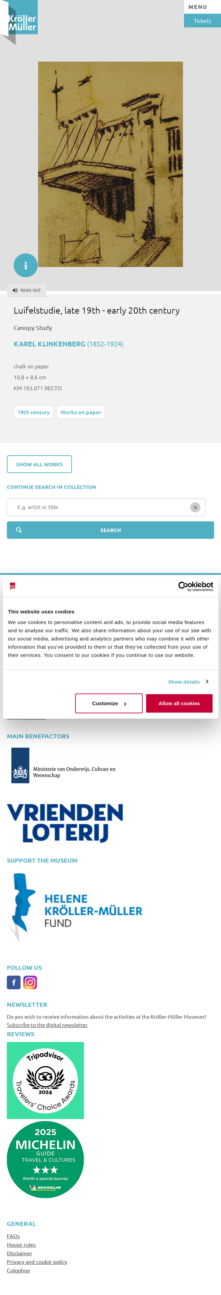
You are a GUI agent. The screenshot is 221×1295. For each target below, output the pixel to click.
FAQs (13, 1235)
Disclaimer (19, 1252)
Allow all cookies (179, 703)
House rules (21, 1244)
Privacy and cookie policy (37, 1261)
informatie (22, 261)
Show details (184, 681)
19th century (33, 412)
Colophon (18, 1270)
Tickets (202, 20)
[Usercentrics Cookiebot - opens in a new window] (183, 586)
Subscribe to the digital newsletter (47, 1024)
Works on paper (81, 412)
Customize (109, 703)
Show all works (39, 464)
